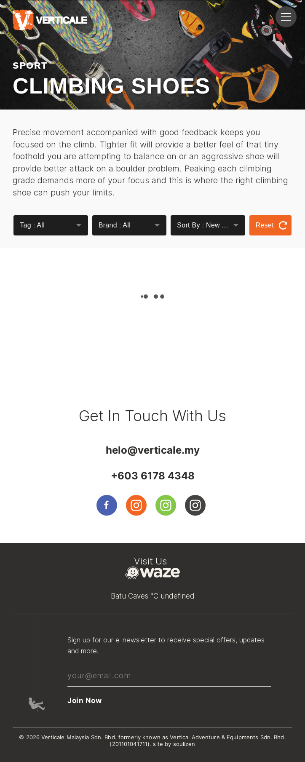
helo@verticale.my (153, 450)
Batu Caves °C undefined (153, 596)
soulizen (184, 744)
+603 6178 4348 (153, 476)
